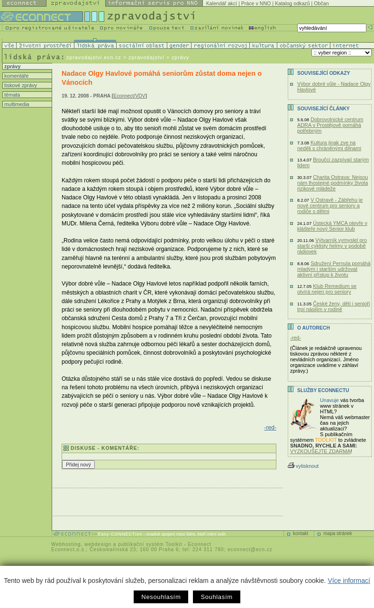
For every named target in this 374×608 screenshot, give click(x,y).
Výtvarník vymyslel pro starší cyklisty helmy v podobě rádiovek (332, 245)
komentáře (15, 76)
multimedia (16, 104)
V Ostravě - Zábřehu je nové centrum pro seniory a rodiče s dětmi (330, 205)
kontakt (300, 533)
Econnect (199, 544)
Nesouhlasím (161, 596)
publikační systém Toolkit (150, 544)
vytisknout (303, 466)
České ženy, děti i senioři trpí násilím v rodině (333, 306)
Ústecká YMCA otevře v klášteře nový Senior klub (332, 226)
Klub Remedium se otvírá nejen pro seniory (326, 289)
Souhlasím (216, 596)
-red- (270, 427)
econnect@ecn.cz (250, 549)
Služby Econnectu (323, 390)
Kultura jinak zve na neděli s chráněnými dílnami (329, 145)
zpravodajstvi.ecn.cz (93, 57)
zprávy (11, 66)
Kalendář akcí (221, 3)
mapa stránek (337, 533)
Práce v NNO (256, 3)
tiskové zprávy (20, 85)
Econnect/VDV (129, 95)
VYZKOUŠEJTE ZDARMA (320, 451)
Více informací (349, 580)
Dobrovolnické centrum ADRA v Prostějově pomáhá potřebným (330, 125)
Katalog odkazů (292, 3)
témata (11, 95)
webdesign (97, 544)
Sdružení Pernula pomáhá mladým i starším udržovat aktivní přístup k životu (334, 268)
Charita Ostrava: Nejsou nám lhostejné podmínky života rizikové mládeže (332, 182)
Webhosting (66, 544)
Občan (321, 3)
